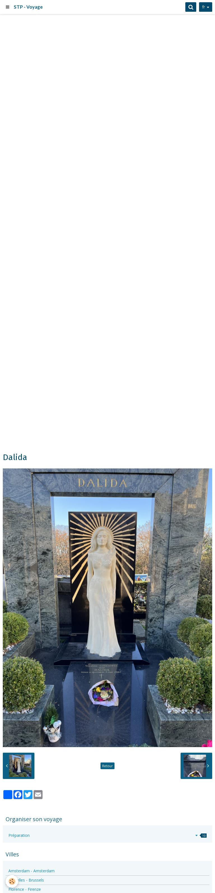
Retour (107, 766)
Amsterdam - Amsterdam (31, 870)
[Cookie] (12, 881)
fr (203, 7)
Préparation (107, 835)
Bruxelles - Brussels (26, 880)
